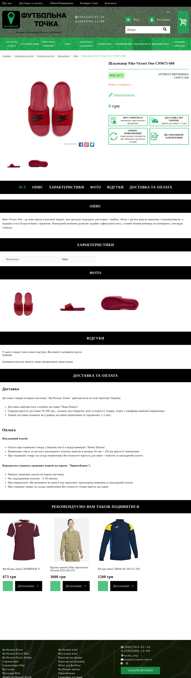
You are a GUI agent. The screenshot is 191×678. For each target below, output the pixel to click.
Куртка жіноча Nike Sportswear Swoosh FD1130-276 (69, 569)
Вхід (132, 20)
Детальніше (26, 586)
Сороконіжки (10, 661)
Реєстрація (159, 20)
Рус (168, 12)
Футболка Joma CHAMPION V (21, 569)
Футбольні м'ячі (68, 649)
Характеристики (65, 187)
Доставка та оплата (31, 3)
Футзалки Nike (11, 673)
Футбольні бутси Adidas (17, 657)
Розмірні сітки (89, 3)
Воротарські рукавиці (71, 661)
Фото (96, 187)
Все (18, 187)
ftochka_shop (131, 655)
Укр (162, 12)
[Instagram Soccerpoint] (127, 663)
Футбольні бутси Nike (15, 653)
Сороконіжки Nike (13, 665)
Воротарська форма (70, 657)
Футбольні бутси (12, 649)
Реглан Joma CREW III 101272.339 (119, 569)
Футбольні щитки (69, 669)
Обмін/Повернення (61, 3)
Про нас (7, 3)
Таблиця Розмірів (124, 95)
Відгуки (117, 187)
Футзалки (8, 669)
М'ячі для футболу (69, 665)
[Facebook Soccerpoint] (121, 663)
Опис (35, 187)
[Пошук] (147, 29)
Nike (65, 259)
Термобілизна (66, 673)
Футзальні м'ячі (68, 653)
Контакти (110, 3)
